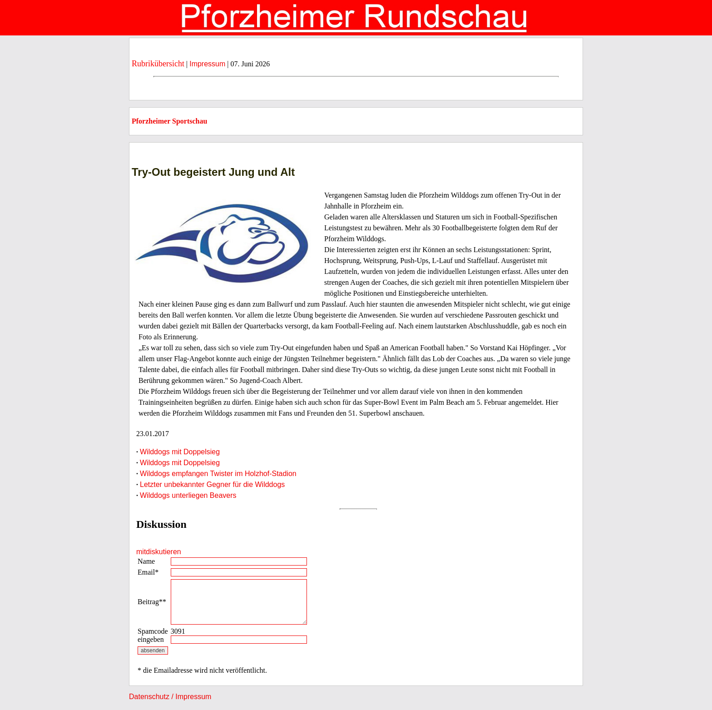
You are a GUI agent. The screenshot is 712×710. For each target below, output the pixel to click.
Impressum (207, 64)
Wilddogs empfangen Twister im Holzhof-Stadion (218, 473)
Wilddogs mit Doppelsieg (180, 452)
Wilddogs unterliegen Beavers (188, 495)
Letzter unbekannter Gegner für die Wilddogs (212, 484)
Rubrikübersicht (158, 63)
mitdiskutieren (158, 552)
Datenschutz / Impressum (170, 696)
